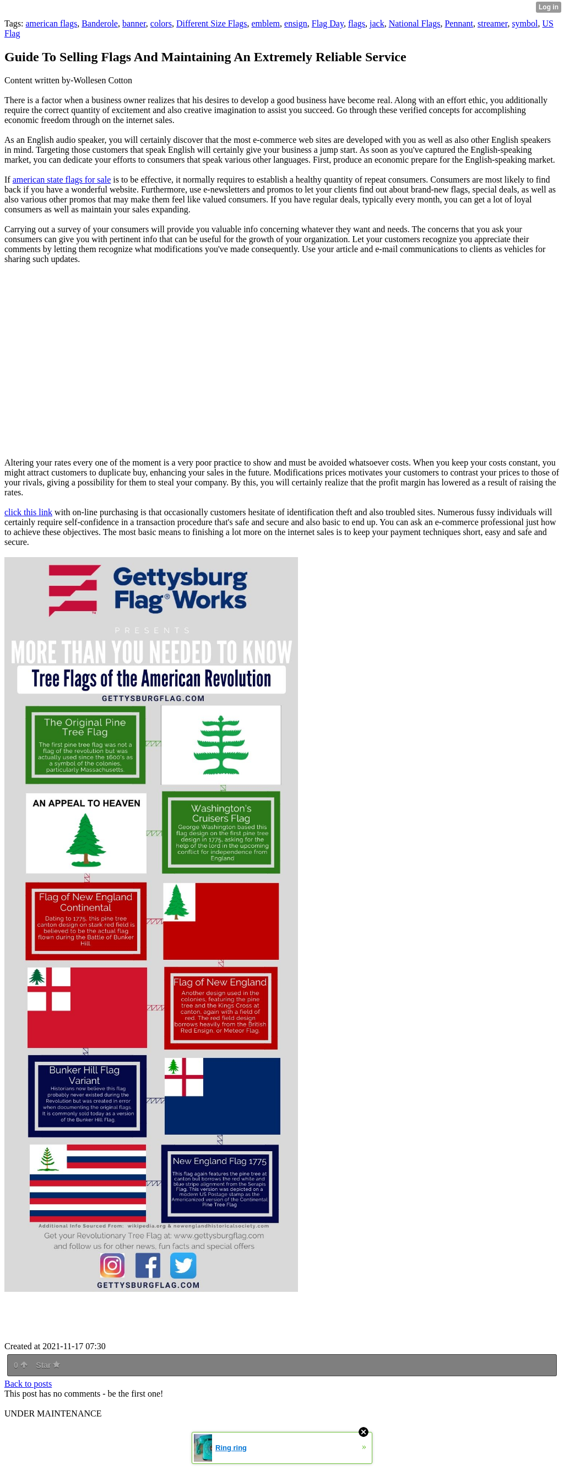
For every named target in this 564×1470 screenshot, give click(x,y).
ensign (295, 23)
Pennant (458, 23)
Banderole (100, 23)
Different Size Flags (211, 23)
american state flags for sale (62, 179)
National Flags (415, 23)
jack (377, 23)
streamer (492, 23)
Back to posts (28, 1383)
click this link (28, 512)
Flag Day (328, 23)
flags (356, 23)
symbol (525, 23)
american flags (51, 23)
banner (134, 23)
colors (161, 23)
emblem (265, 23)
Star (48, 1365)
